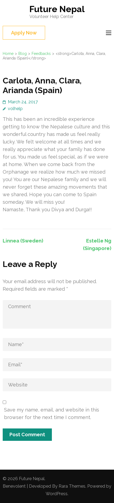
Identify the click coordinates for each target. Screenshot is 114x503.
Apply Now (24, 33)
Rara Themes (72, 486)
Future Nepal (57, 9)
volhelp (15, 108)
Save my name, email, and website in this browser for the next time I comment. (51, 413)
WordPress (57, 493)
